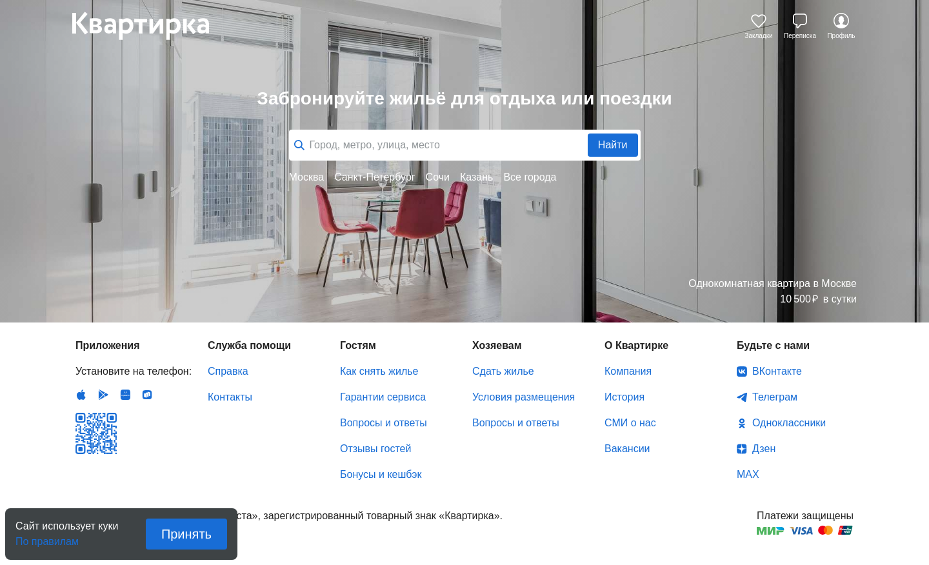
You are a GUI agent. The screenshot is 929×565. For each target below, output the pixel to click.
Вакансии (627, 448)
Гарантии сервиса (383, 397)
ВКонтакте (777, 371)
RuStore (147, 395)
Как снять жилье (379, 371)
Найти (613, 144)
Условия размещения (523, 397)
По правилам (47, 537)
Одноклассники (789, 422)
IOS (81, 395)
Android (103, 395)
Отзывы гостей (375, 448)
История (624, 397)
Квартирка (149, 26)
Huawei (125, 395)
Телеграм (774, 397)
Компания (628, 371)
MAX (748, 474)
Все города (529, 177)
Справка (228, 371)
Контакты (230, 397)
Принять (186, 534)
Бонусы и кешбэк (380, 474)
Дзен (763, 448)
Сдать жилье (503, 371)
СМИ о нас (630, 422)
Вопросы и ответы (383, 422)
